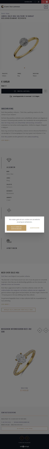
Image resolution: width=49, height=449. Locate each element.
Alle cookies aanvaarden (16, 228)
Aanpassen (34, 228)
